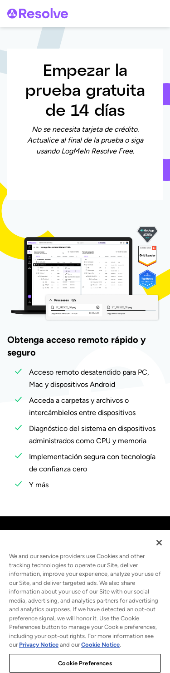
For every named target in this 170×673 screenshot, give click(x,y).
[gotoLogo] (37, 13)
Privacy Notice (38, 655)
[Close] (159, 553)
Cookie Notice (100, 655)
